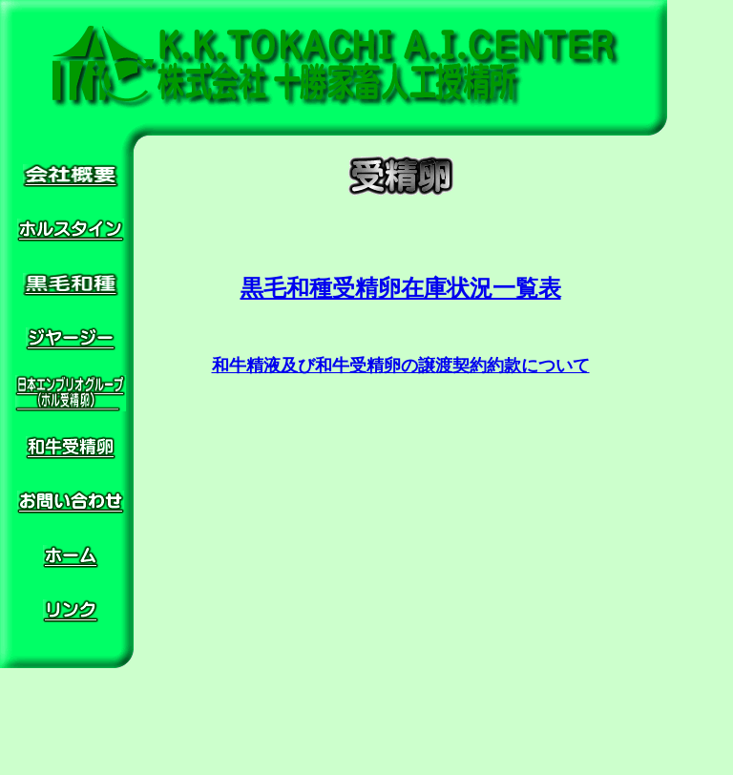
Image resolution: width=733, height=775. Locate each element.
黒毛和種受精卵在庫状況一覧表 (401, 288)
